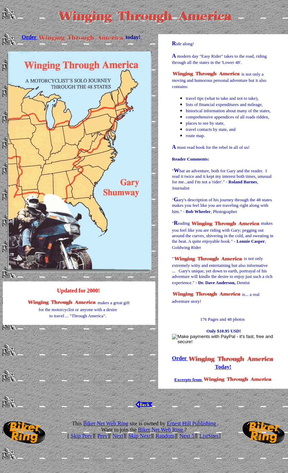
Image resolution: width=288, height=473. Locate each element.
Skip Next (139, 436)
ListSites (209, 436)
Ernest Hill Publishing (192, 423)
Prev (102, 436)
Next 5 (187, 436)
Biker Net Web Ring (105, 423)
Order (30, 37)
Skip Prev (82, 436)
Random (165, 436)
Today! (223, 367)
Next (118, 436)
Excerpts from (188, 379)
